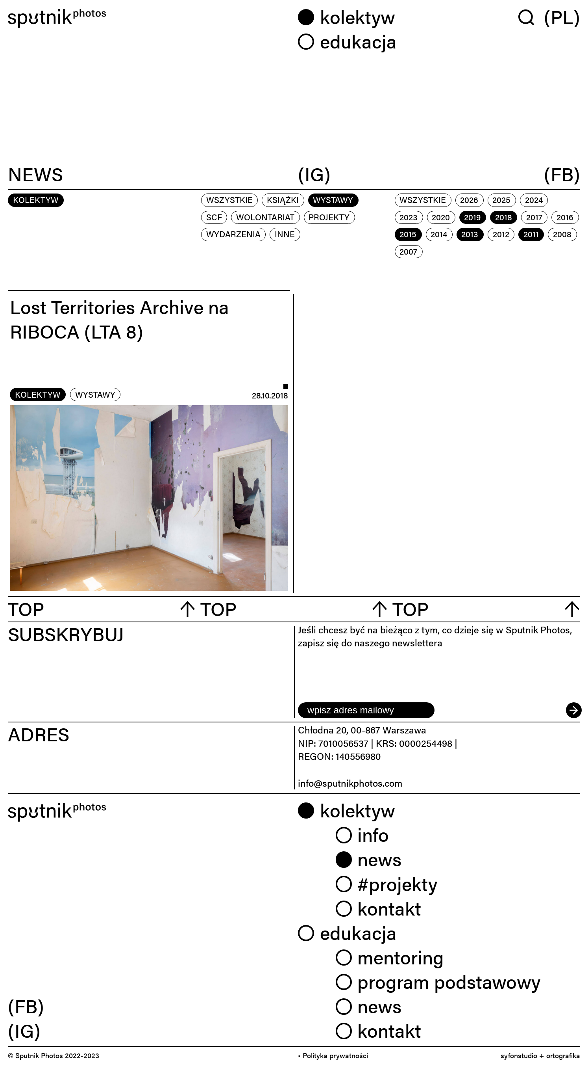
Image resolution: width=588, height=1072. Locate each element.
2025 (501, 199)
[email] (366, 710)
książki (283, 199)
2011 (531, 234)
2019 (472, 217)
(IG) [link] (24, 1029)
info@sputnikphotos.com (350, 782)
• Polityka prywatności (333, 1055)
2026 (469, 199)
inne (285, 234)
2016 (565, 217)
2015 (407, 234)
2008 (562, 234)
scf (214, 217)
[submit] (573, 710)
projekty (329, 217)
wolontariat (265, 217)
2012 (501, 234)
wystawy (333, 199)
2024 (534, 199)
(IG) (314, 174)
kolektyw (38, 394)
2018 (503, 217)
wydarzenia (233, 234)
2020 (441, 217)
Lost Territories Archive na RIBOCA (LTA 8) (119, 318)
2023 (408, 217)
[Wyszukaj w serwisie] (531, 17)
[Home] (149, 18)
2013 (469, 234)
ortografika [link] (563, 1055)
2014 (439, 234)
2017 (534, 217)
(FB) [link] (26, 1005)
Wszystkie (229, 199)
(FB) (562, 174)
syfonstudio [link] (519, 1055)
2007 (408, 251)
